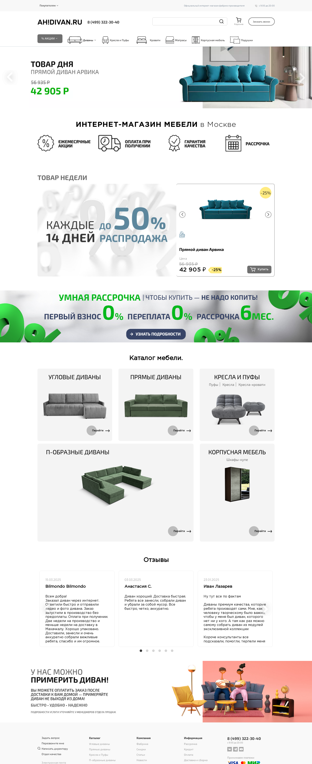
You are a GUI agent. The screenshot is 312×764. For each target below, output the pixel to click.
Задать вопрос (51, 738)
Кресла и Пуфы (115, 40)
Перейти (97, 431)
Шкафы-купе (237, 459)
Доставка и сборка (196, 760)
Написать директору (55, 748)
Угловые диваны (74, 377)
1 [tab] (142, 103)
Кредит (188, 749)
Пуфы (213, 384)
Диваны (88, 40)
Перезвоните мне (53, 743)
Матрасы (176, 40)
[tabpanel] (156, 77)
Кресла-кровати (252, 384)
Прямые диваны (155, 377)
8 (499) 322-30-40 (103, 22)
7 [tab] (170, 103)
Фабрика (142, 744)
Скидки (141, 749)
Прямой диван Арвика (201, 249)
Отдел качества (51, 754)
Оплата (188, 755)
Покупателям (48, 5)
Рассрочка (190, 744)
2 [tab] (147, 103)
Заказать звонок (261, 21)
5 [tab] (160, 103)
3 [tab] (151, 103)
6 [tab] (165, 103)
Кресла (228, 384)
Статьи (141, 755)
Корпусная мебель (208, 40)
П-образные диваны (77, 452)
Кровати (147, 40)
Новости (142, 760)
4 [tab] (156, 103)
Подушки (241, 40)
